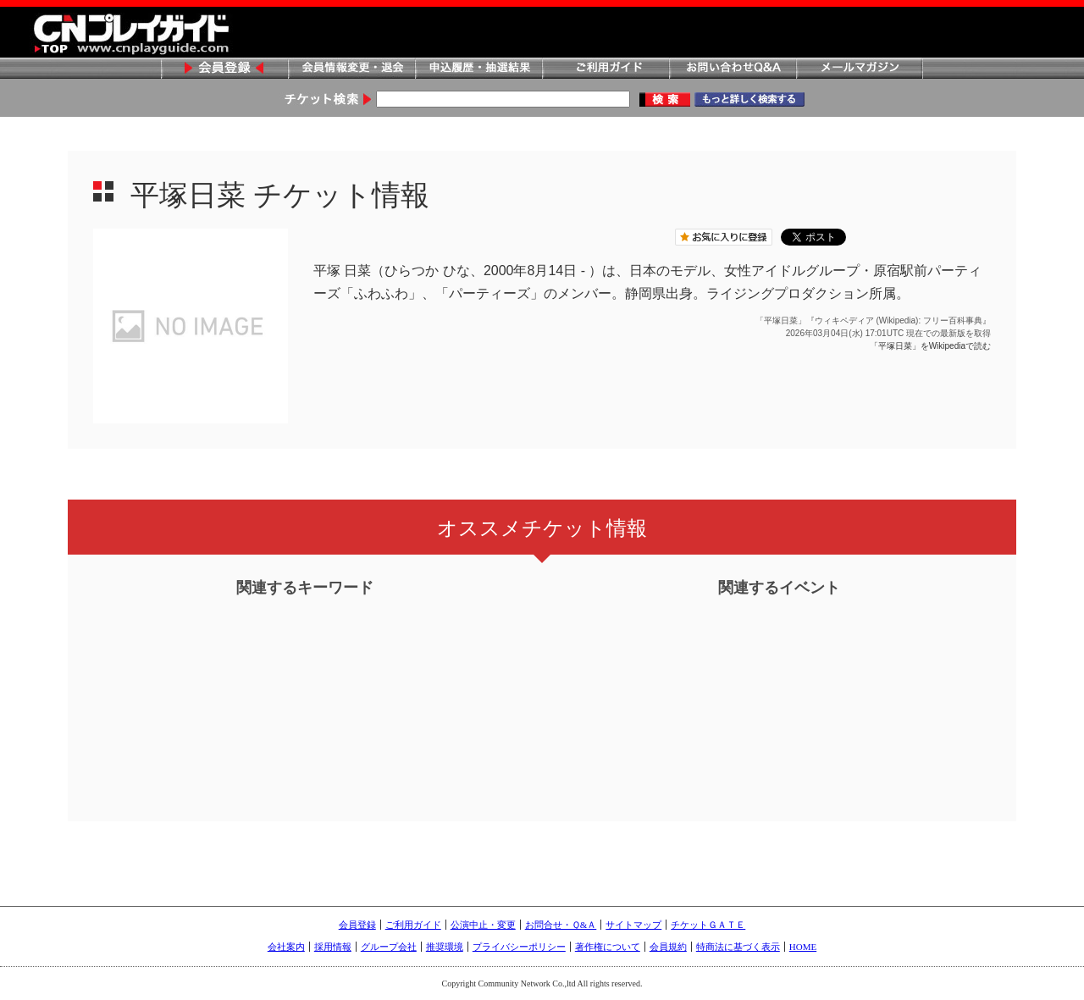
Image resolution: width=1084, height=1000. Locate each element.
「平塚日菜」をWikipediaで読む (930, 346)
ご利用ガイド (605, 69)
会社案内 (286, 947)
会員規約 (668, 947)
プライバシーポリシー (519, 947)
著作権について (607, 947)
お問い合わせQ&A (732, 69)
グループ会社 (389, 947)
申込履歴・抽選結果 (478, 69)
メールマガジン (859, 69)
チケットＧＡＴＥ (708, 925)
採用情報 (332, 947)
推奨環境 (444, 947)
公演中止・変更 (483, 925)
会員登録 (224, 69)
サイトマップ (633, 925)
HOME (802, 947)
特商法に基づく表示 (738, 947)
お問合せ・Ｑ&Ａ (561, 925)
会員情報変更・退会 (351, 69)
